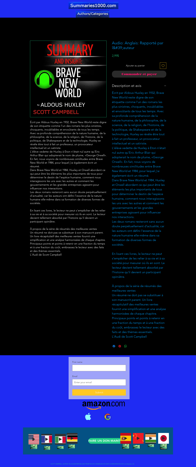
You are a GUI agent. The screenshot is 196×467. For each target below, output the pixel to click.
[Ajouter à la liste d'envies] (163, 65)
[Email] (98, 382)
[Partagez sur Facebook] (114, 346)
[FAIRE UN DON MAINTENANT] (109, 441)
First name (77, 362)
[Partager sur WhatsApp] (125, 346)
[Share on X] (131, 346)
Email (74, 376)
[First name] (98, 368)
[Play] (33, 439)
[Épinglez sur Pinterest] (120, 346)
